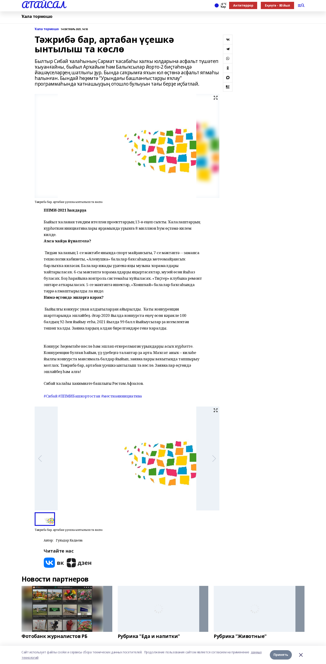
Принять (280, 655)
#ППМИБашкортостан (79, 396)
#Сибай (50, 396)
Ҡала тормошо (37, 16)
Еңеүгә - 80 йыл (277, 5)
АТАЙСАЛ (43, 4)
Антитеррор (243, 5)
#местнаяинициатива (121, 396)
